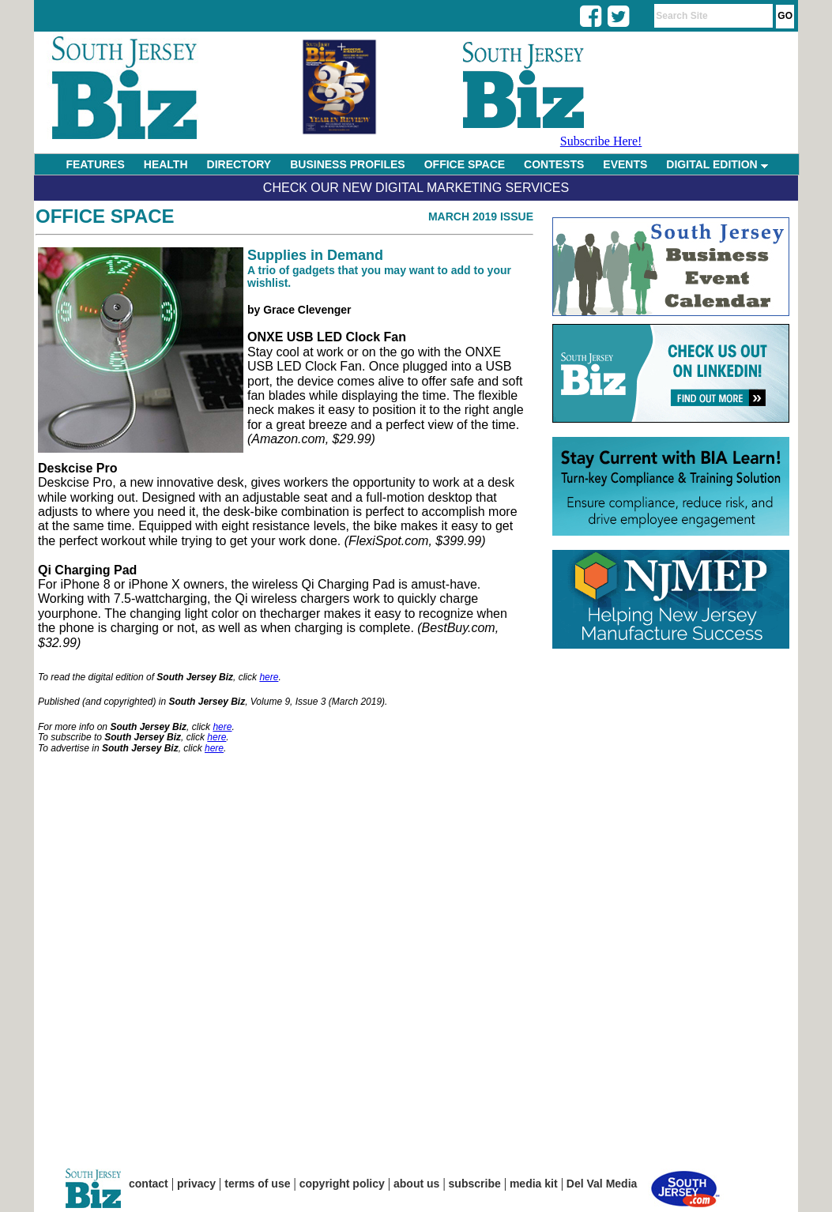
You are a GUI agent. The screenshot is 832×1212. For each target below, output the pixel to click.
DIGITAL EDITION (716, 164)
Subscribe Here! (601, 141)
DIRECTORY (239, 164)
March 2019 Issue (480, 216)
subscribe (475, 1183)
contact (148, 1183)
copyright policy (342, 1183)
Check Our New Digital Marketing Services (416, 187)
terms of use (257, 1183)
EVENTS (625, 164)
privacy (196, 1183)
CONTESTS (554, 164)
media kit (534, 1183)
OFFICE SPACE (464, 164)
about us (416, 1183)
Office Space (105, 216)
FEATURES (95, 164)
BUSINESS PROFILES (347, 164)
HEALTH (166, 164)
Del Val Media (602, 1183)
